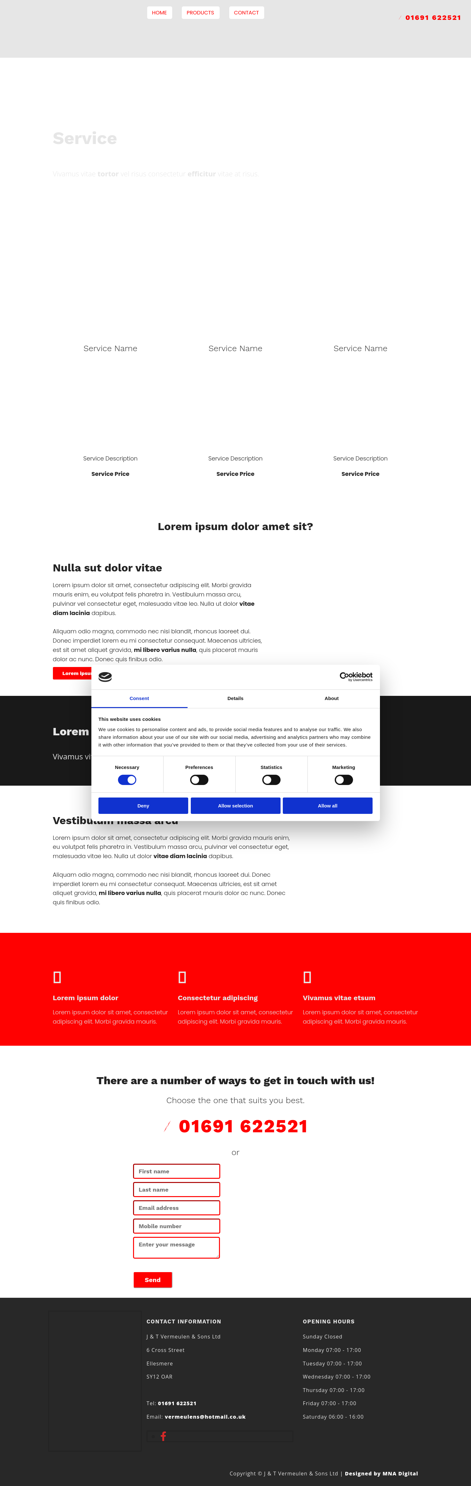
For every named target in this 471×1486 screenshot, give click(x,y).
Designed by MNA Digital (381, 1473)
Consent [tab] (139, 698)
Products (202, 12)
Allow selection (235, 805)
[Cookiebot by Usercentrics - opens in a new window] (344, 677)
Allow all (328, 805)
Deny (143, 805)
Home (162, 12)
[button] (79, 673)
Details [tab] (236, 698)
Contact (247, 12)
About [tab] (332, 698)
